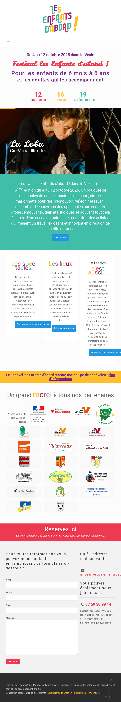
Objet (42, 608)
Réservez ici (60, 529)
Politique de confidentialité (87, 693)
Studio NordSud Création (59, 693)
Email (42, 596)
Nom (42, 583)
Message (42, 636)
